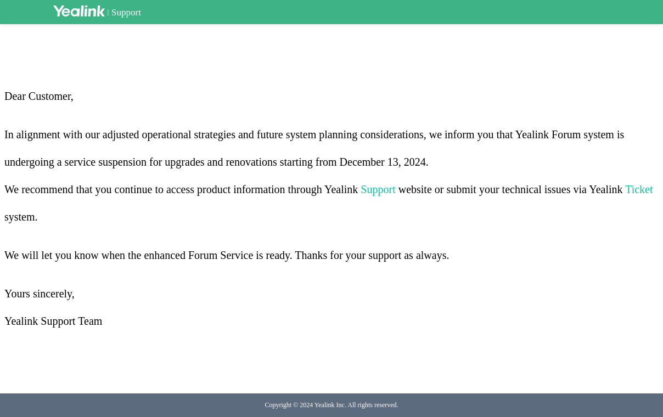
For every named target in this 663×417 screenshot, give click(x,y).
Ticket (639, 189)
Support (126, 12)
